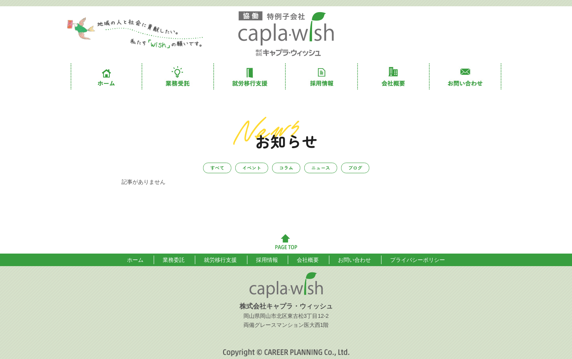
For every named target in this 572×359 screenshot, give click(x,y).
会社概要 (394, 76)
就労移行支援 (250, 76)
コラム (286, 167)
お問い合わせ (465, 76)
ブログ (355, 167)
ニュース (320, 167)
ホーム (106, 76)
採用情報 (322, 76)
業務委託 (178, 76)
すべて (217, 167)
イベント (251, 167)
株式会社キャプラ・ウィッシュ (286, 34)
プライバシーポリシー (417, 260)
